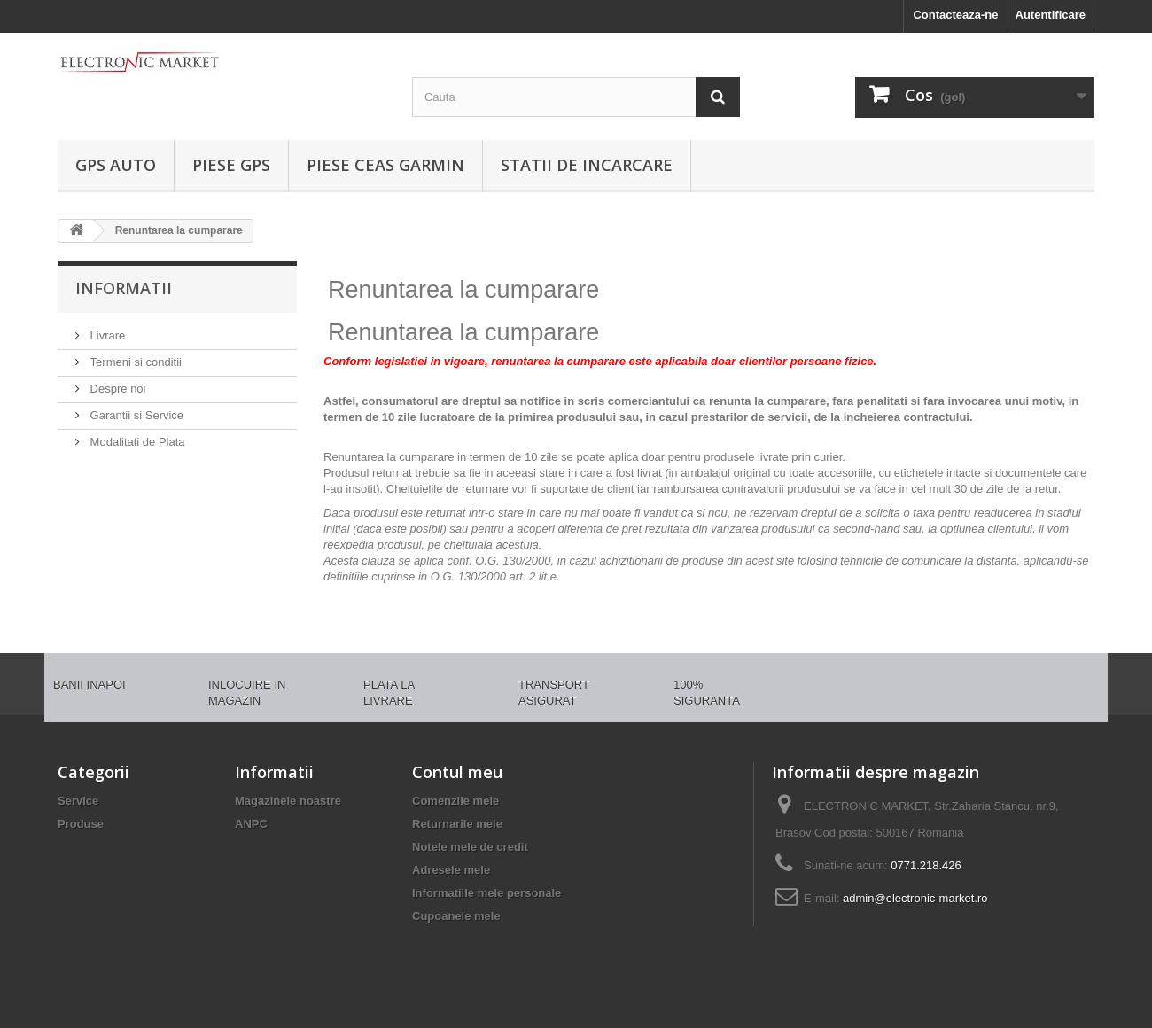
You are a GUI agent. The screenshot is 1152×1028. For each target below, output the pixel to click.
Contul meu (457, 772)
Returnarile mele (457, 823)
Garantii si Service (135, 415)
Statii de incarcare (587, 164)
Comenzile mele (455, 800)
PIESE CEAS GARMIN (385, 164)
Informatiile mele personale (486, 893)
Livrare (106, 335)
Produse (81, 823)
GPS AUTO (115, 164)
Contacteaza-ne (955, 14)
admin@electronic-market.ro (915, 898)
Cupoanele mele (456, 916)
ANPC (251, 823)
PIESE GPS (231, 164)
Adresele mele (451, 869)
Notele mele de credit (470, 846)
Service (78, 800)
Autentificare (1051, 14)
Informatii (123, 288)
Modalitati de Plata (136, 441)
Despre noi (116, 388)
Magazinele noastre (288, 800)
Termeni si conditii (134, 362)
